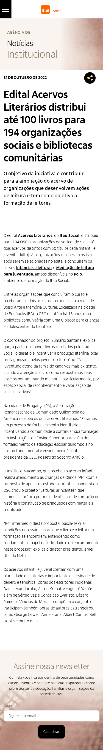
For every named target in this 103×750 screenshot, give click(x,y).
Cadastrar (51, 732)
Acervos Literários (35, 235)
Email (8, 706)
